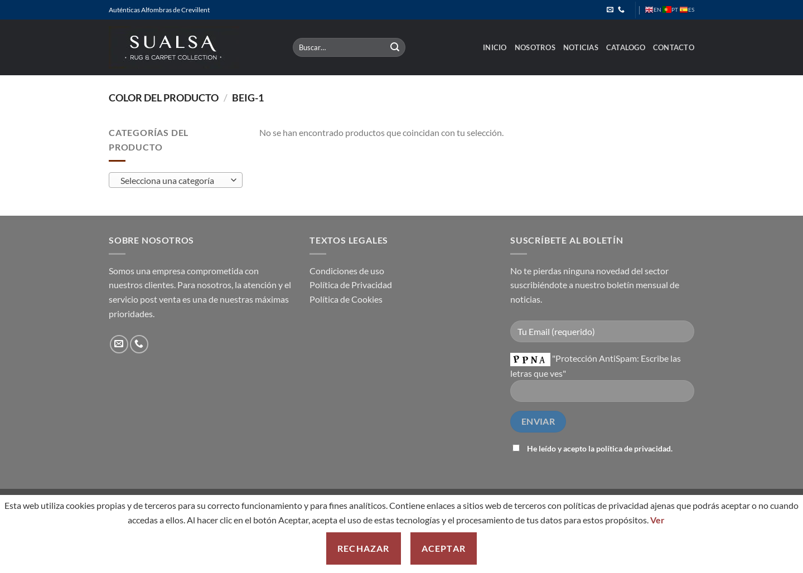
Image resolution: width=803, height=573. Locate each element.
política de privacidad (633, 448)
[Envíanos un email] (610, 10)
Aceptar (444, 548)
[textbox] (173, 180)
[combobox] (176, 180)
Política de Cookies (346, 299)
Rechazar (363, 548)
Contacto (673, 47)
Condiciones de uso (346, 270)
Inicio (495, 47)
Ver (657, 519)
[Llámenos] (621, 10)
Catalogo (625, 47)
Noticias (580, 47)
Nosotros (535, 47)
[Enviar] (395, 47)
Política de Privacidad (350, 284)
